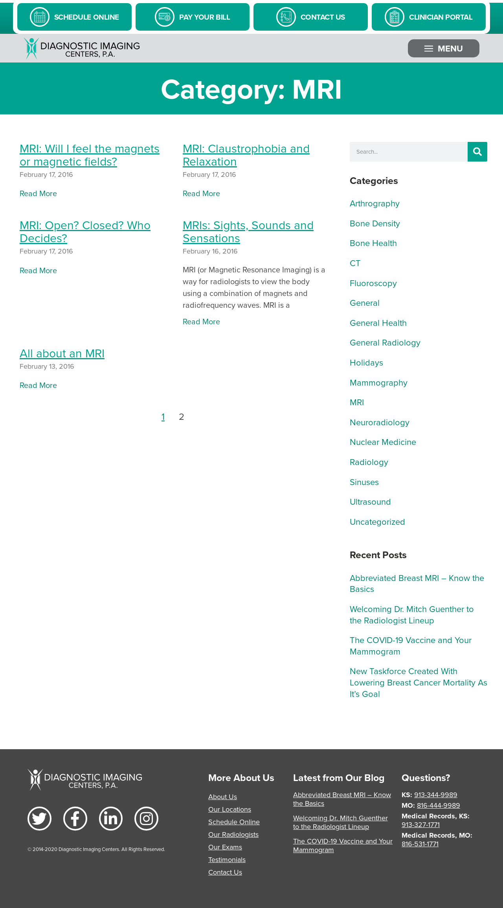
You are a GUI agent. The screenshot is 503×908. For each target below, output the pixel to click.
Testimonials (227, 859)
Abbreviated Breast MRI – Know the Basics (417, 583)
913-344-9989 (435, 795)
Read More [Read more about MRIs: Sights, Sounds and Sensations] (201, 321)
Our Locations (229, 809)
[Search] (477, 152)
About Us (222, 796)
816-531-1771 (420, 844)
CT (355, 263)
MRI (357, 402)
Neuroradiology (379, 422)
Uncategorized (377, 521)
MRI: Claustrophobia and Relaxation (246, 154)
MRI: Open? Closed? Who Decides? (85, 231)
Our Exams (225, 847)
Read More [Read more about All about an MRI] (38, 385)
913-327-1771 (421, 824)
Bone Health (373, 243)
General (365, 302)
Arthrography (375, 203)
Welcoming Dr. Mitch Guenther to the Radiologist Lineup (412, 614)
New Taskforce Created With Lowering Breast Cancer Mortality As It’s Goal (418, 682)
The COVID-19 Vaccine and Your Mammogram (411, 645)
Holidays (366, 362)
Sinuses (364, 482)
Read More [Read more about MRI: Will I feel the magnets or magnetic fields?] (38, 193)
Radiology (369, 462)
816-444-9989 (438, 805)
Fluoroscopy (373, 283)
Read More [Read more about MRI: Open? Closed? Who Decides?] (38, 270)
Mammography (379, 382)
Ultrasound (370, 501)
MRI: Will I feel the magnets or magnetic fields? (90, 154)
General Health (378, 322)
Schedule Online (234, 822)
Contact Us (225, 872)
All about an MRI (62, 353)
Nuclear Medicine (383, 442)
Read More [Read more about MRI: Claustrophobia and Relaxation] (201, 193)
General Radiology (385, 342)
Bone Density (375, 223)
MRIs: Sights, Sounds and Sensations (248, 231)
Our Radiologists (233, 834)
